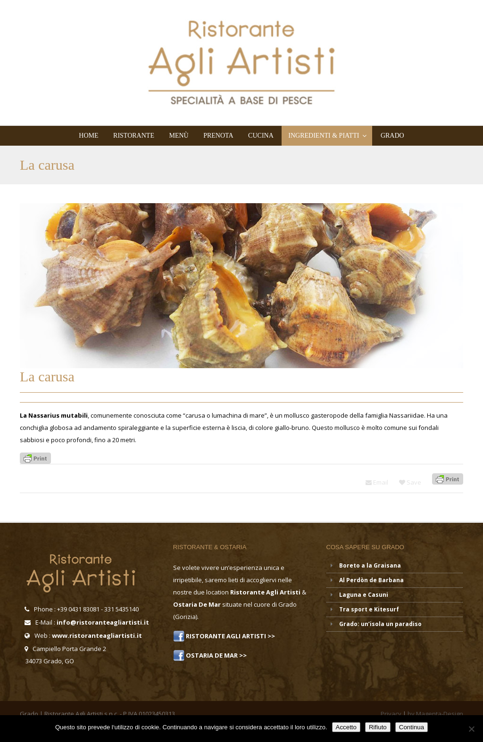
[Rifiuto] (471, 729)
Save (410, 482)
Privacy (391, 713)
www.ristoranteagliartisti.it (97, 635)
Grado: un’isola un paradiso (380, 624)
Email (377, 482)
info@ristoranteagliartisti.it (103, 622)
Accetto (346, 727)
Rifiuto (378, 727)
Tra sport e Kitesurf (369, 609)
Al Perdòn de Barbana (371, 580)
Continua (411, 727)
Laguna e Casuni (363, 595)
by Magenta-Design (435, 713)
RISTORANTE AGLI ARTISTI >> (229, 636)
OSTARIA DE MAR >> (215, 655)
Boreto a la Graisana (370, 565)
